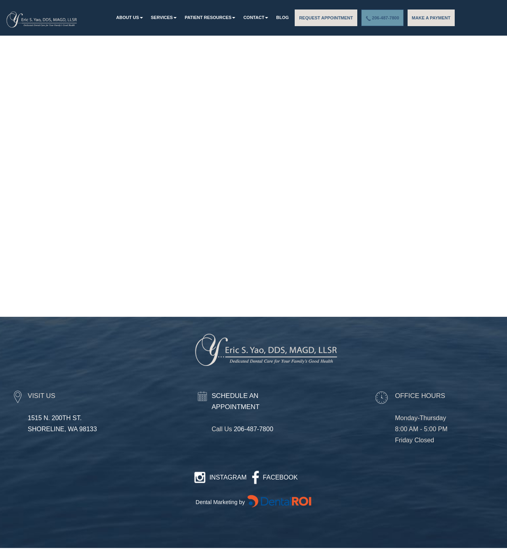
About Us (129, 17)
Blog (282, 17)
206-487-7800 (382, 18)
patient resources (210, 17)
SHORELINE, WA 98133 (62, 429)
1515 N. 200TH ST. (55, 418)
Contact (255, 17)
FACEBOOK (280, 477)
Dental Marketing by (221, 502)
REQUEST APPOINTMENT (326, 17)
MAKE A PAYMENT (431, 17)
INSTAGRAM (228, 477)
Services (164, 17)
